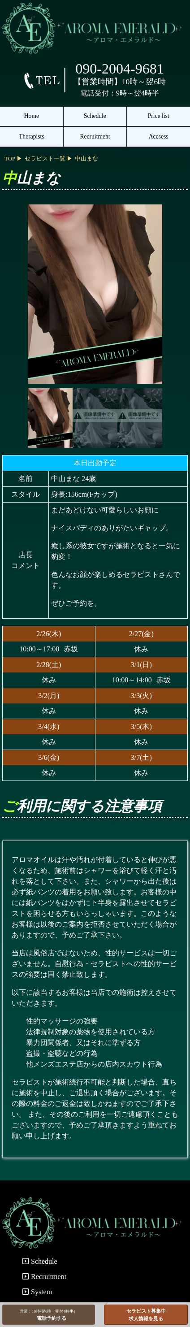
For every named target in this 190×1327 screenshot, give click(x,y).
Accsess (158, 136)
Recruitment (95, 136)
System (37, 1292)
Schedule (95, 116)
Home (31, 116)
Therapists (31, 136)
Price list (158, 116)
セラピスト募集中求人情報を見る (146, 1314)
